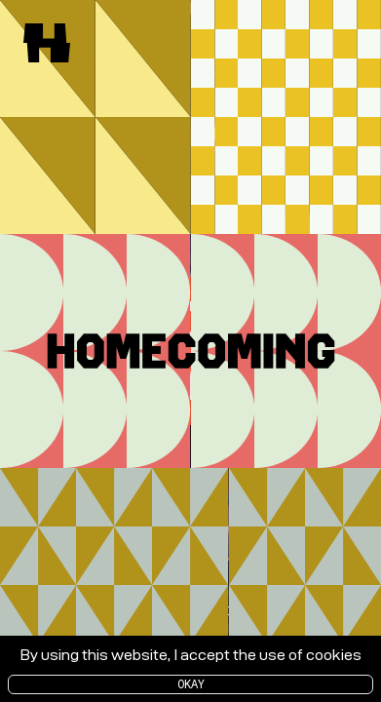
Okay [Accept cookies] (191, 684)
